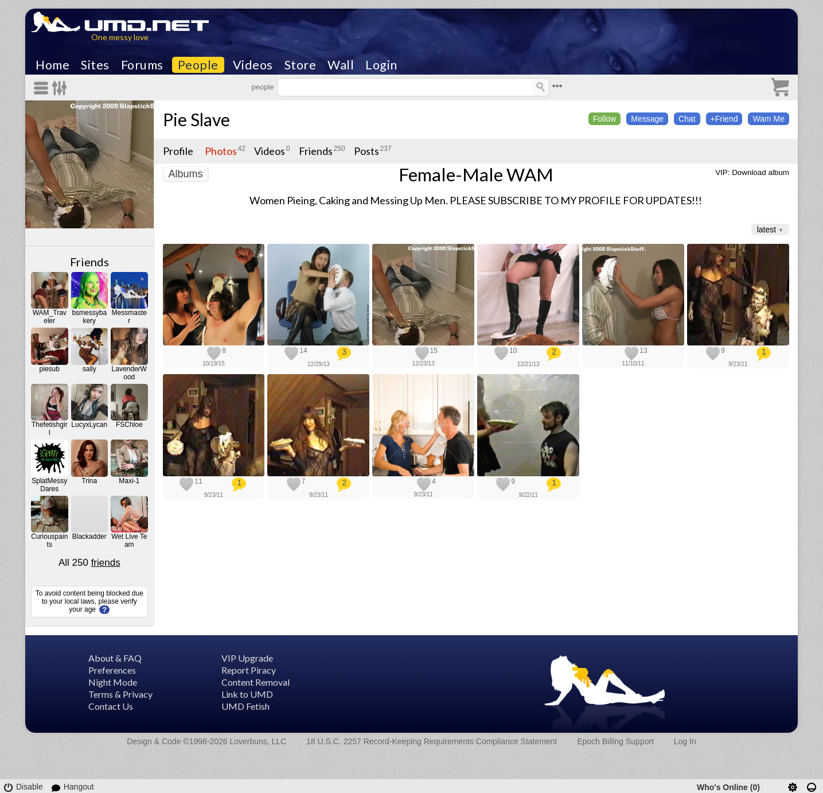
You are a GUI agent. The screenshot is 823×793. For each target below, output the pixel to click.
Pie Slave (196, 119)
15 (434, 351)
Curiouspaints (49, 540)
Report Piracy (248, 669)
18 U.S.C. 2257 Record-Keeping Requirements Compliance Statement (431, 741)
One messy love (120, 37)
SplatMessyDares (49, 485)
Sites (95, 64)
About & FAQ (115, 657)
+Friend (724, 118)
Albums (186, 174)
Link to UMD (247, 694)
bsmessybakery (89, 317)
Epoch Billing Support (615, 741)
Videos (253, 64)
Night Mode (112, 682)
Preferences (112, 669)
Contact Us (110, 706)
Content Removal (255, 682)
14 (303, 351)
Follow (604, 118)
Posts (366, 151)
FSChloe (129, 425)
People (198, 64)
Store (300, 64)
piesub (50, 369)
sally (89, 369)
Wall (340, 64)
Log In (685, 741)
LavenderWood (129, 373)
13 (643, 351)
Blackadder (89, 536)
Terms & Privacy (120, 694)
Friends (89, 262)
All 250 (89, 562)
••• (557, 85)
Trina (89, 481)
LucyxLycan (89, 425)
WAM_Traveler (50, 317)
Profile (178, 151)
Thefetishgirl (50, 429)
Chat (687, 118)
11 (198, 481)
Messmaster (129, 317)
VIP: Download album (752, 172)
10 (513, 351)
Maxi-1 (129, 481)
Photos (221, 151)
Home (52, 64)
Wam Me (768, 118)
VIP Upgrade (247, 657)
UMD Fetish (245, 706)
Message (647, 118)
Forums (142, 64)
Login (381, 64)
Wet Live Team (129, 540)
